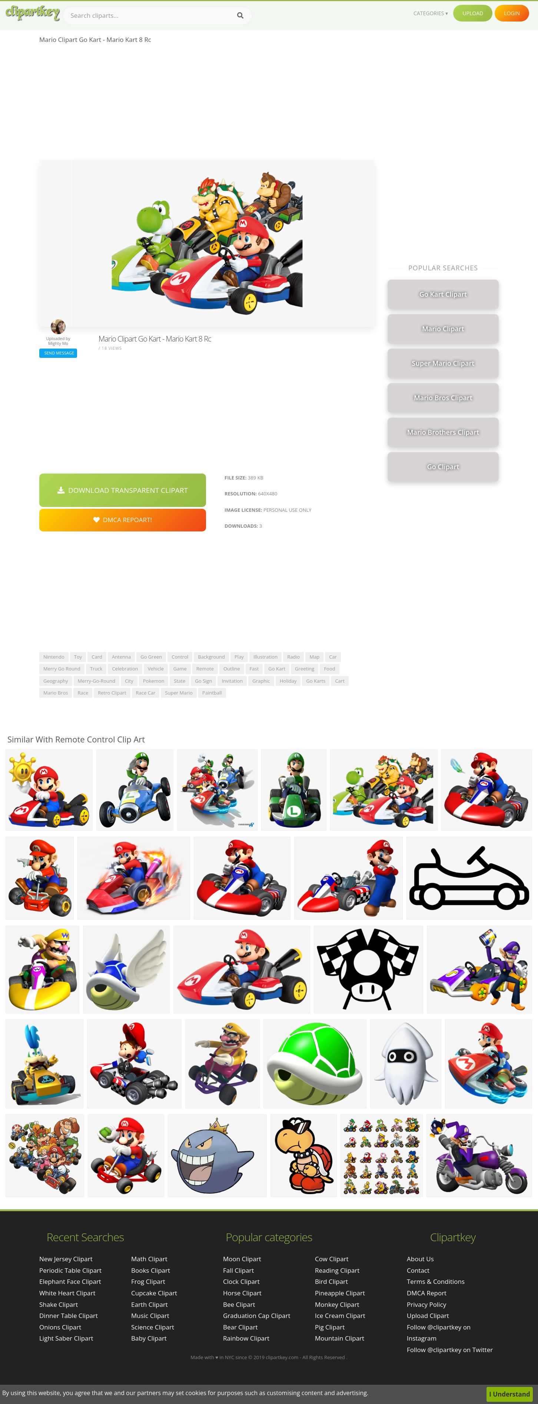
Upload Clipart (428, 1315)
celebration (125, 668)
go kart (276, 668)
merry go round (61, 668)
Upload (472, 13)
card (97, 656)
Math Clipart (149, 1259)
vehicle (156, 668)
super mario (178, 692)
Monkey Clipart (337, 1304)
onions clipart (60, 1327)
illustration (265, 656)
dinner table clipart (68, 1315)
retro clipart (112, 692)
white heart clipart (67, 1293)
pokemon (154, 681)
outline (231, 668)
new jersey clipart (66, 1259)
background (211, 656)
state (179, 681)
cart (339, 681)
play (239, 656)
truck (96, 668)
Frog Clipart (148, 1281)
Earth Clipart (149, 1304)
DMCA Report (426, 1293)
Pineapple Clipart (340, 1293)
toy (78, 656)
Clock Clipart (241, 1281)
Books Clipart (150, 1270)
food (329, 668)
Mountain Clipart (339, 1338)
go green (151, 656)
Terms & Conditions (436, 1281)
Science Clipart (152, 1327)
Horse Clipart (242, 1293)
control (180, 656)
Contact (418, 1270)
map (314, 656)
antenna (121, 656)
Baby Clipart (149, 1338)
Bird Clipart (331, 1281)
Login (512, 13)
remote (205, 668)
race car (146, 692)
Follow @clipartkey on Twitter (450, 1349)
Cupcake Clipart (154, 1293)
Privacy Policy (426, 1304)
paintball (212, 692)
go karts (315, 681)
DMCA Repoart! (122, 519)
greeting (304, 668)
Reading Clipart (337, 1270)
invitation (232, 681)
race (82, 692)
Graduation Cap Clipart (256, 1315)
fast (254, 668)
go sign (203, 681)
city (129, 681)
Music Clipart (150, 1315)
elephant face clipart (70, 1281)
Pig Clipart (330, 1327)
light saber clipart (66, 1338)
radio (293, 656)
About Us (420, 1259)
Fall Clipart (238, 1270)
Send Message (58, 353)
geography (55, 681)
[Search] (240, 15)
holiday (288, 681)
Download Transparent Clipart (122, 490)
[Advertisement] (207, 104)
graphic (261, 681)
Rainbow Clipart (246, 1338)
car (333, 656)
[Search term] (157, 15)
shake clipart (58, 1304)
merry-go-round (97, 681)
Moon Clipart (242, 1259)
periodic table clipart (70, 1270)
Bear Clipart (240, 1327)
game (180, 668)
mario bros (55, 692)
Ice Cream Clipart (340, 1315)
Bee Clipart (239, 1304)
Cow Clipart (332, 1259)
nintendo (53, 656)
